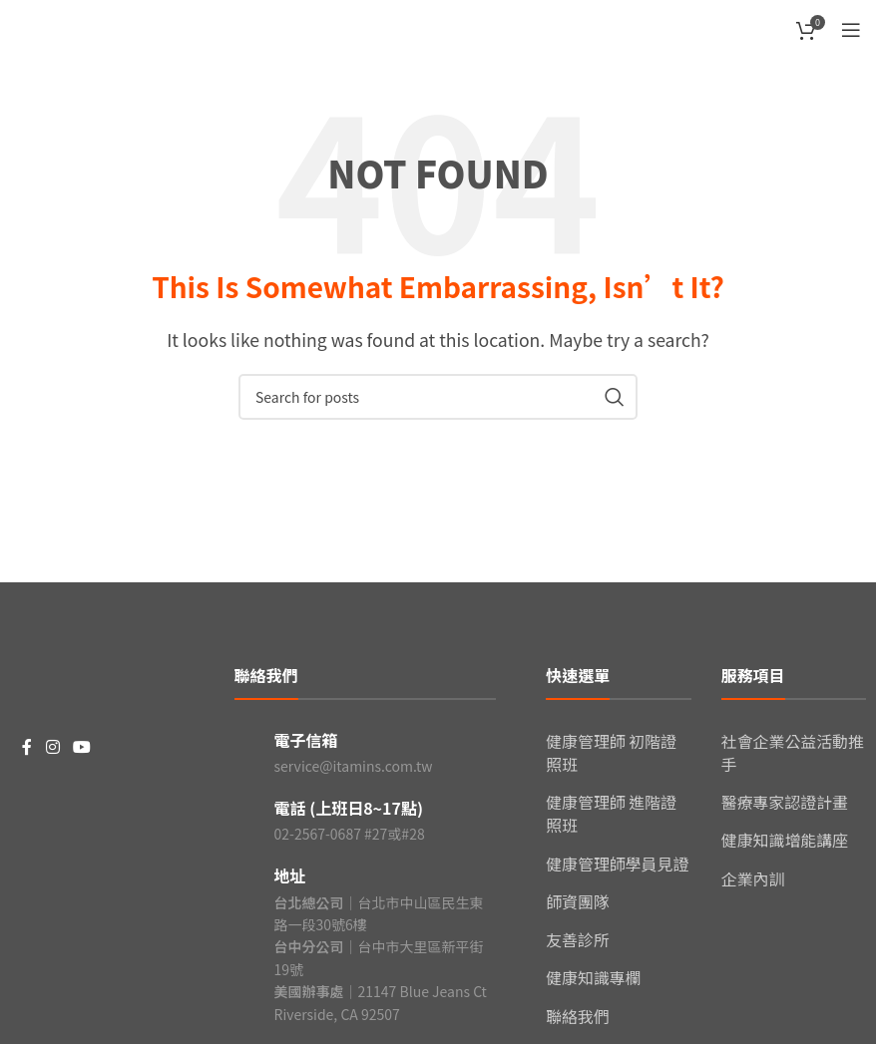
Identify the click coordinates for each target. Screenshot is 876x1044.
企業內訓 (753, 874)
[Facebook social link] (27, 747)
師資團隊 (578, 896)
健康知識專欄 (594, 971)
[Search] (438, 397)
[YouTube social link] (81, 747)
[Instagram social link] (52, 747)
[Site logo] (64, 27)
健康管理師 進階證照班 (611, 811)
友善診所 (578, 934)
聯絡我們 (578, 1009)
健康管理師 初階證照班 (611, 752)
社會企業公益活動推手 (793, 752)
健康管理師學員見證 (617, 859)
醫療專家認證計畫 (785, 800)
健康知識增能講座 (785, 838)
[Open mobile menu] (851, 30)
